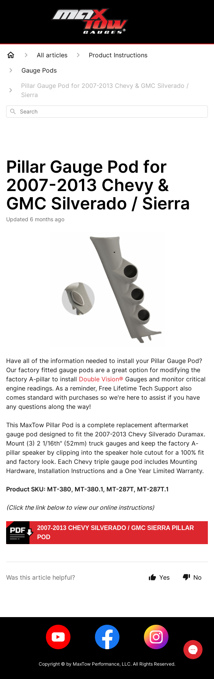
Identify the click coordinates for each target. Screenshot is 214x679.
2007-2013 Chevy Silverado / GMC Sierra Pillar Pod (115, 532)
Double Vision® (101, 379)
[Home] (10, 55)
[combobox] (107, 111)
